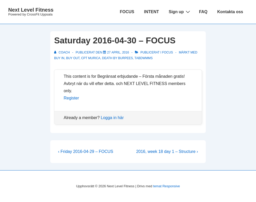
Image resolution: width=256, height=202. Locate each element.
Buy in (59, 58)
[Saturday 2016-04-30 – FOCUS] (118, 52)
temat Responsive (166, 186)
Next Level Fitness (31, 10)
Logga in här (112, 117)
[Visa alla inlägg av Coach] (62, 52)
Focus (167, 52)
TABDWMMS (143, 58)
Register (71, 98)
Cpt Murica (90, 58)
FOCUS (127, 12)
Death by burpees (117, 58)
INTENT (151, 12)
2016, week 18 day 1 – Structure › (167, 151)
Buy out (73, 58)
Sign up (180, 11)
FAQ (203, 12)
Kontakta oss (230, 12)
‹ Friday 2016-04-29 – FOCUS (85, 151)
